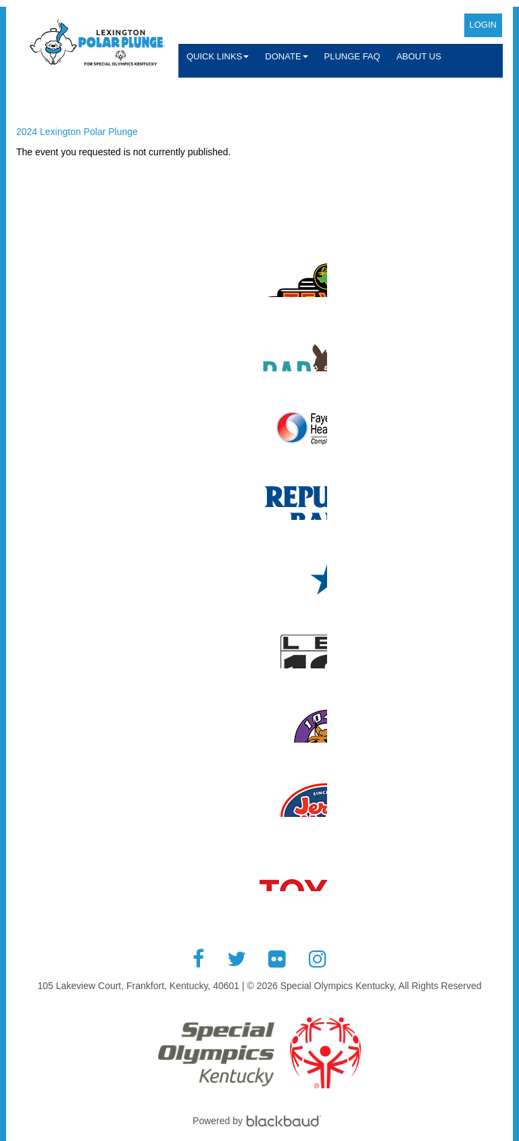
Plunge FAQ (352, 56)
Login (483, 25)
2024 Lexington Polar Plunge (77, 131)
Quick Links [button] (218, 56)
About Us (419, 56)
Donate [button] (286, 56)
